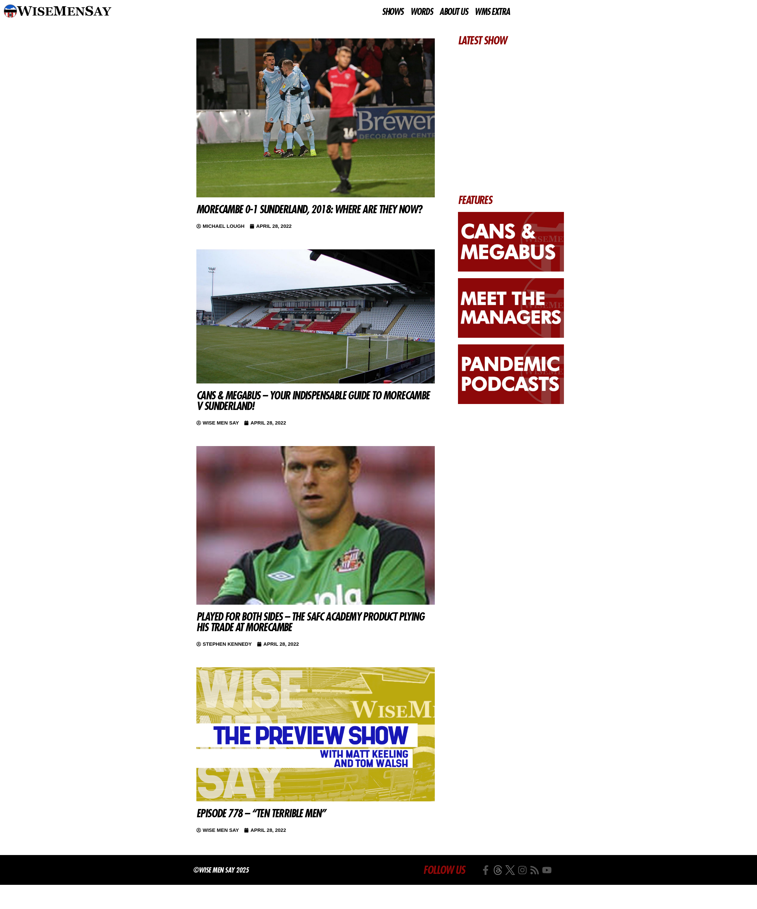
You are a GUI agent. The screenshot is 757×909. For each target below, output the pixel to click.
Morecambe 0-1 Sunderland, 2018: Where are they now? (309, 209)
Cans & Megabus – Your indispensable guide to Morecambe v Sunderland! (312, 401)
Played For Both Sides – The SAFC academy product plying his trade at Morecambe (310, 622)
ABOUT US (453, 12)
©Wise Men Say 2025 (220, 870)
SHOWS (392, 12)
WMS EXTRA (492, 12)
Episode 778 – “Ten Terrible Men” (261, 813)
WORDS (421, 12)
